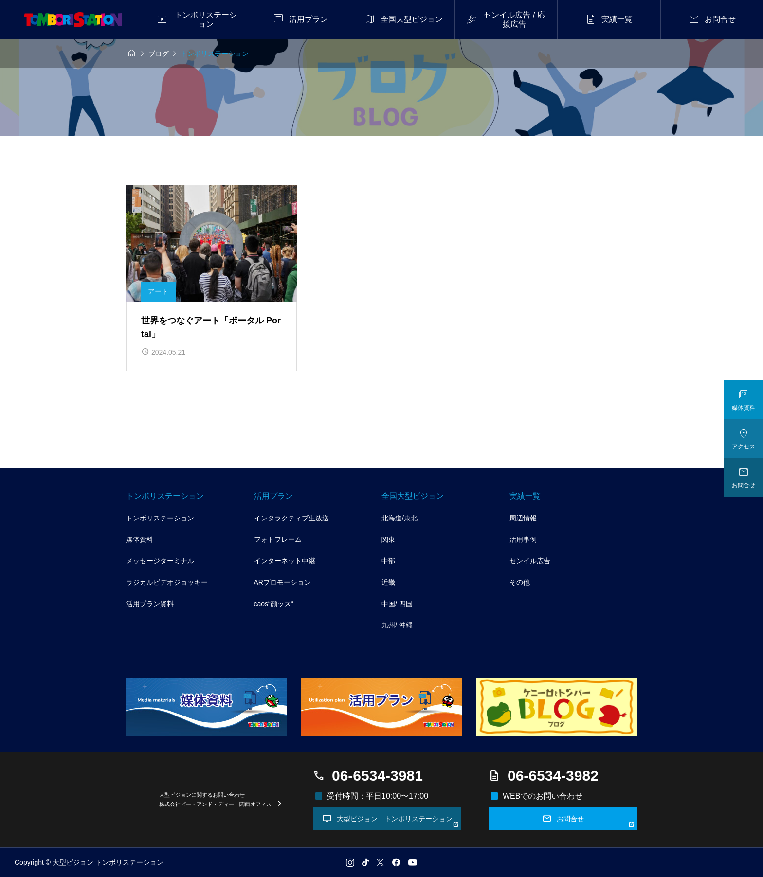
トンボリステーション (165, 496)
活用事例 (523, 539)
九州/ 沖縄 (397, 625)
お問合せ (588, 820)
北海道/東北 (400, 518)
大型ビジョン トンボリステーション (390, 820)
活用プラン (273, 496)
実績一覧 (525, 496)
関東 (388, 539)
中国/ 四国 (397, 604)
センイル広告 (529, 561)
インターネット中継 (284, 561)
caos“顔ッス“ (273, 604)
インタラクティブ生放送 (291, 518)
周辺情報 (523, 518)
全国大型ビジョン (413, 496)
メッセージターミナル (160, 561)
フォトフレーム (278, 539)
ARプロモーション (282, 582)
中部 (388, 561)
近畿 (388, 582)
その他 (519, 582)
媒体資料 (139, 539)
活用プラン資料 (150, 604)
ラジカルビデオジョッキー (167, 582)
